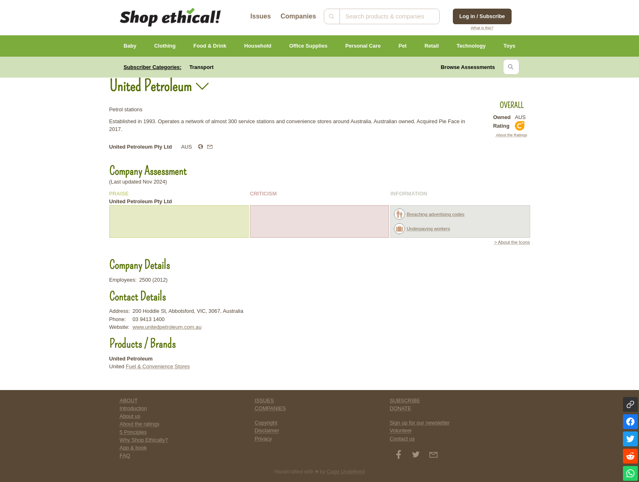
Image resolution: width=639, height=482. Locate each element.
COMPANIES (270, 408)
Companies (298, 16)
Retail (431, 46)
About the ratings (139, 424)
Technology (471, 46)
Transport (201, 67)
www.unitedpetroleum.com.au (166, 327)
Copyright (266, 423)
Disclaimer (267, 430)
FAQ (125, 455)
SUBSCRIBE (405, 400)
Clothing (164, 46)
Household (257, 46)
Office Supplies (308, 46)
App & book (133, 448)
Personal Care (363, 46)
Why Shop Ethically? (144, 440)
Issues (260, 16)
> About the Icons (512, 242)
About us (130, 416)
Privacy (263, 439)
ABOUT (129, 400)
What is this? (482, 27)
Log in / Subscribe (482, 16)
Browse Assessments (468, 67)
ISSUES (264, 400)
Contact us (402, 439)
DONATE (400, 408)
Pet (403, 46)
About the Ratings (511, 135)
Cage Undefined (346, 471)
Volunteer (401, 430)
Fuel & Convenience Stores (158, 366)
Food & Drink (210, 46)
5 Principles (133, 432)
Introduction (133, 408)
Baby (130, 46)
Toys (509, 46)
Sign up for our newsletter (420, 423)
